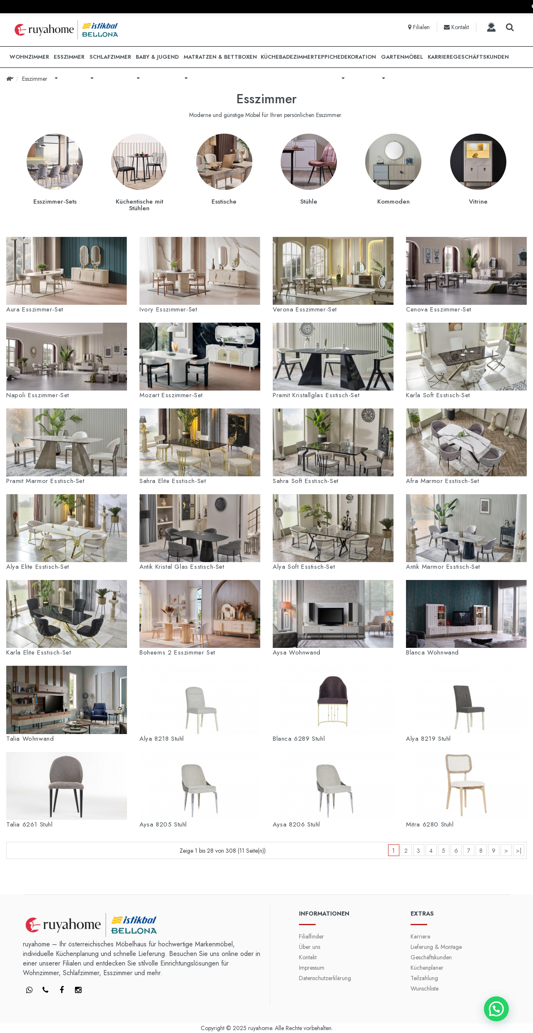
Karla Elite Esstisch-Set (38, 652)
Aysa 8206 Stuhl (296, 824)
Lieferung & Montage (436, 947)
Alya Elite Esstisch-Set (37, 566)
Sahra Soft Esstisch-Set (306, 480)
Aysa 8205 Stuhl (163, 824)
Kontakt (307, 957)
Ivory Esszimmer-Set (168, 309)
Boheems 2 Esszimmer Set (177, 652)
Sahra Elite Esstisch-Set (172, 480)
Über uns (309, 947)
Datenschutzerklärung (325, 978)
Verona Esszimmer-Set (305, 309)
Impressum (311, 967)
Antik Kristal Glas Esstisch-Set (181, 566)
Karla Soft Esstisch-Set (438, 395)
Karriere (420, 936)
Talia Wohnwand (30, 738)
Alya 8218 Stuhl (161, 738)
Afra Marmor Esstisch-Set (442, 480)
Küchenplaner (427, 967)
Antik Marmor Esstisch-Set (443, 566)
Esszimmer (34, 79)
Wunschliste (424, 988)
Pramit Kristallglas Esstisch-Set (316, 395)
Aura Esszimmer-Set (34, 309)
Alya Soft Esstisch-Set (304, 566)
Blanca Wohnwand (432, 652)
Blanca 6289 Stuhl (299, 738)
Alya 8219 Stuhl (428, 738)
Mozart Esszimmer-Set (171, 395)
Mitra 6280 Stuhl (430, 824)
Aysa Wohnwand (297, 652)
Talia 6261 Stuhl (29, 824)
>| (518, 850)
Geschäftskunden (431, 957)
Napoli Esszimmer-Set (37, 395)
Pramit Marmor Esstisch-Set (45, 480)
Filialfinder (311, 936)
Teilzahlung (424, 978)
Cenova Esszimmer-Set (438, 309)
